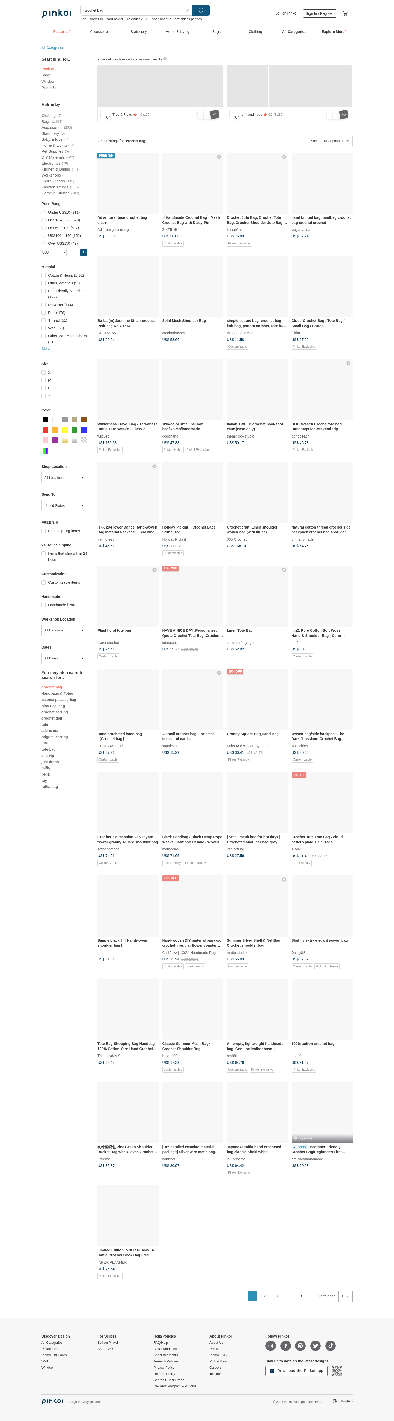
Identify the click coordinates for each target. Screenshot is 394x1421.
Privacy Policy (163, 1367)
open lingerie (161, 19)
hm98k (232, 1056)
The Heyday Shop (111, 1056)
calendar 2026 (137, 19)
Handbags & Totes (57, 693)
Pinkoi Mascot (219, 1361)
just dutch (50, 762)
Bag (83, 19)
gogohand (170, 436)
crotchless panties (188, 19)
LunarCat (234, 230)
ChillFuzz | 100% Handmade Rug (189, 952)
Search (201, 10)
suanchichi (300, 746)
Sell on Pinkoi (286, 13)
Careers (215, 1367)
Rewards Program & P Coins (174, 1386)
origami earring (54, 737)
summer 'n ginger (241, 643)
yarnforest (105, 539)
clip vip (47, 756)
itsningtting (235, 849)
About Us (216, 1343)
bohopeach (300, 436)
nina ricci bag (53, 706)
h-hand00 (170, 1056)
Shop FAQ (105, 1349)
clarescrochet (108, 643)
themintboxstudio (240, 436)
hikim (296, 333)
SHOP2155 (106, 333)
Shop (45, 75)
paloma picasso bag (58, 700)
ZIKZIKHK (170, 230)
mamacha (170, 849)
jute (44, 743)
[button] (83, 252)
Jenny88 (298, 952)
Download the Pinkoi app (296, 1371)
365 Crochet (237, 539)
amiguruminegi (118, 230)
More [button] (46, 349)
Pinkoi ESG (218, 1355)
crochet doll (51, 718)
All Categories (52, 48)
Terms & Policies (165, 1361)
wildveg (103, 436)
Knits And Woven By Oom (248, 746)
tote (44, 724)
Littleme (103, 1159)
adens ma (49, 731)
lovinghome (236, 1159)
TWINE (297, 849)
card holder (115, 19)
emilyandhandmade (307, 1159)
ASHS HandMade (241, 333)
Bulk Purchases (165, 1349)
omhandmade (303, 539)
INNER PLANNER (112, 1262)
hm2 (295, 643)
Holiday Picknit (174, 539)
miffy (45, 768)
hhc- (100, 952)
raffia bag (49, 787)
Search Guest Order (168, 1380)
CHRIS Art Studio (111, 746)
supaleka (169, 746)
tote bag (48, 749)
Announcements (165, 1355)
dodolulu (96, 19)
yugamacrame (303, 230)
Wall (44, 1361)
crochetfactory (173, 333)
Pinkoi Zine (50, 88)
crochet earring (54, 712)
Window (47, 81)
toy (44, 780)
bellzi (46, 774)
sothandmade (108, 849)
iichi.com (216, 1374)
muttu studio (237, 952)
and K (296, 1056)
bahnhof (168, 1159)
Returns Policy (164, 1374)
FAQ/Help (160, 1343)
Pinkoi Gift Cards (54, 1355)
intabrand (169, 643)
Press (213, 1349)
